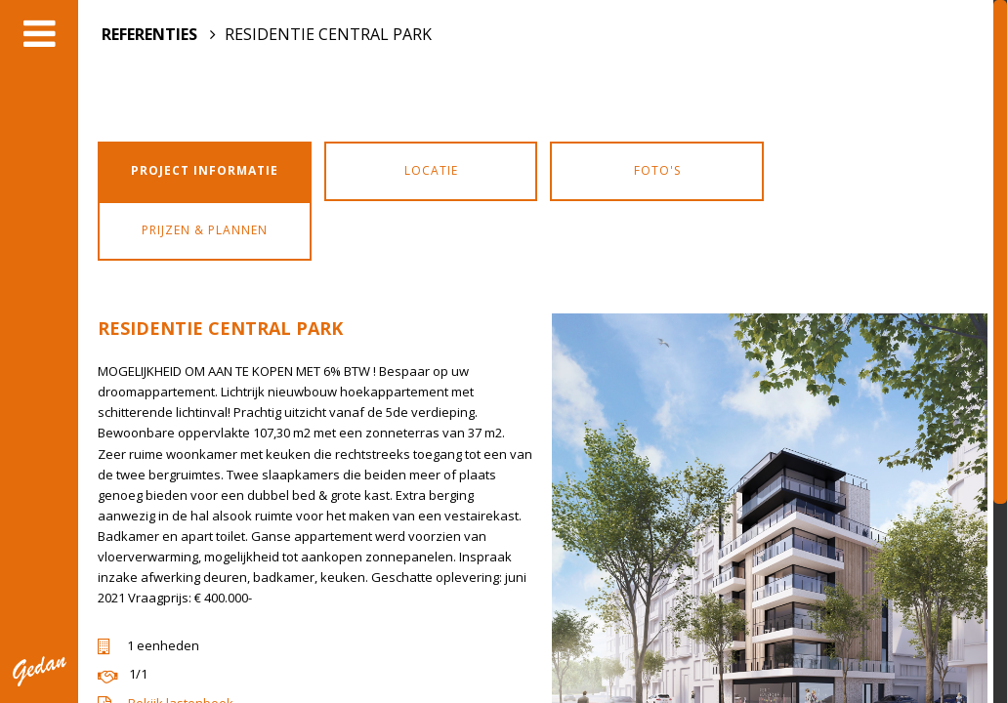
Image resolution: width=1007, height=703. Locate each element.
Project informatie (204, 170)
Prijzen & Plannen (205, 230)
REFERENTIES (149, 34)
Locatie (431, 170)
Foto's (657, 170)
